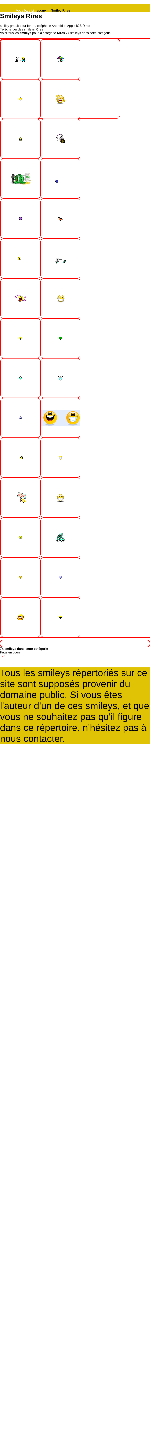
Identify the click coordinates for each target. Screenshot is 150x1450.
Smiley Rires (60, 10)
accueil (42, 10)
